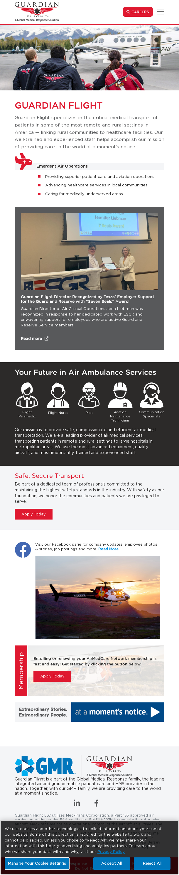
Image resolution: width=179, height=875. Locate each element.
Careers (142, 11)
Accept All (111, 863)
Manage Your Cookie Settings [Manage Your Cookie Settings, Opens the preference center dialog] (37, 863)
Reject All (152, 863)
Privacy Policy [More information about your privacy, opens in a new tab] (111, 851)
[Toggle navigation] (159, 12)
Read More (108, 549)
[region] (89, 847)
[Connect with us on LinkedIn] (77, 804)
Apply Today (33, 514)
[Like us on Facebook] (96, 804)
